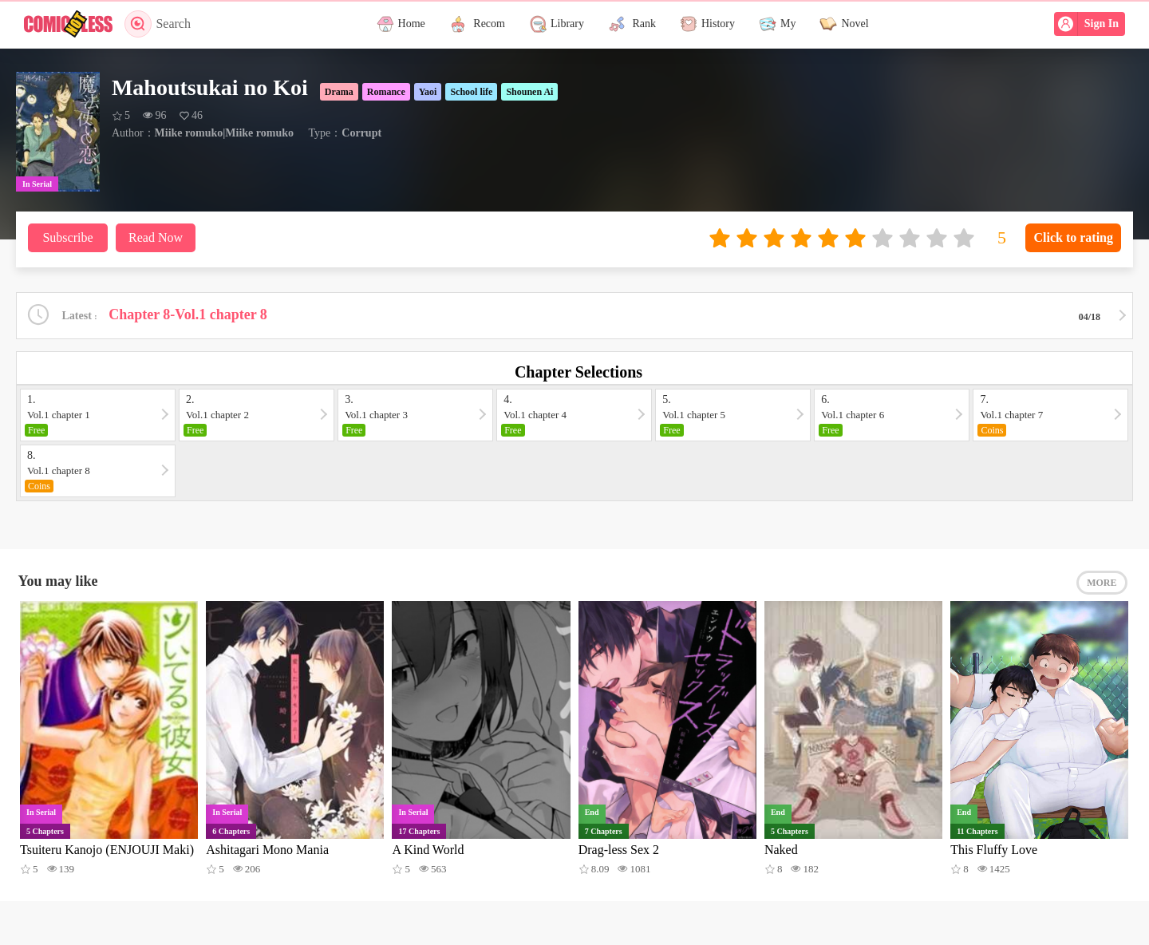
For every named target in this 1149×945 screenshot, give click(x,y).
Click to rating (1073, 237)
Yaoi (428, 91)
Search (157, 24)
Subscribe (67, 237)
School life (471, 91)
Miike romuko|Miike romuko (224, 133)
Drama (339, 91)
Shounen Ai (529, 91)
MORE (1101, 582)
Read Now (155, 237)
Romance (386, 91)
